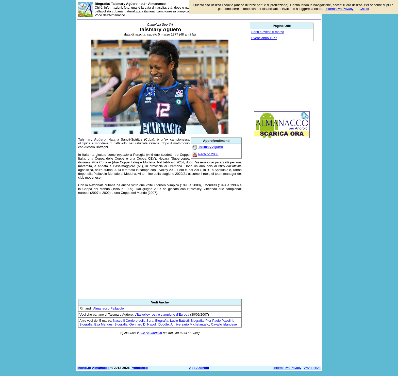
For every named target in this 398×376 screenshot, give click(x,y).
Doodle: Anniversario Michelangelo (183, 324)
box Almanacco (151, 333)
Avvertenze (312, 368)
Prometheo (139, 368)
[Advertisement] (160, 247)
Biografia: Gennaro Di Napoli (135, 324)
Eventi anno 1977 (264, 38)
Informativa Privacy (287, 368)
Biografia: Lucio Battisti (172, 320)
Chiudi (364, 9)
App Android (199, 368)
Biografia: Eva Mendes (96, 324)
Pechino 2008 (208, 154)
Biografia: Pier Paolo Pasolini (212, 320)
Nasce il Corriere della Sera (133, 320)
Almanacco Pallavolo (108, 308)
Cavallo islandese (224, 324)
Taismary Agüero (210, 147)
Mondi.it (83, 368)
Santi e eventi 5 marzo (267, 32)
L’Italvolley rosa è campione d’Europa (162, 314)
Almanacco (100, 368)
